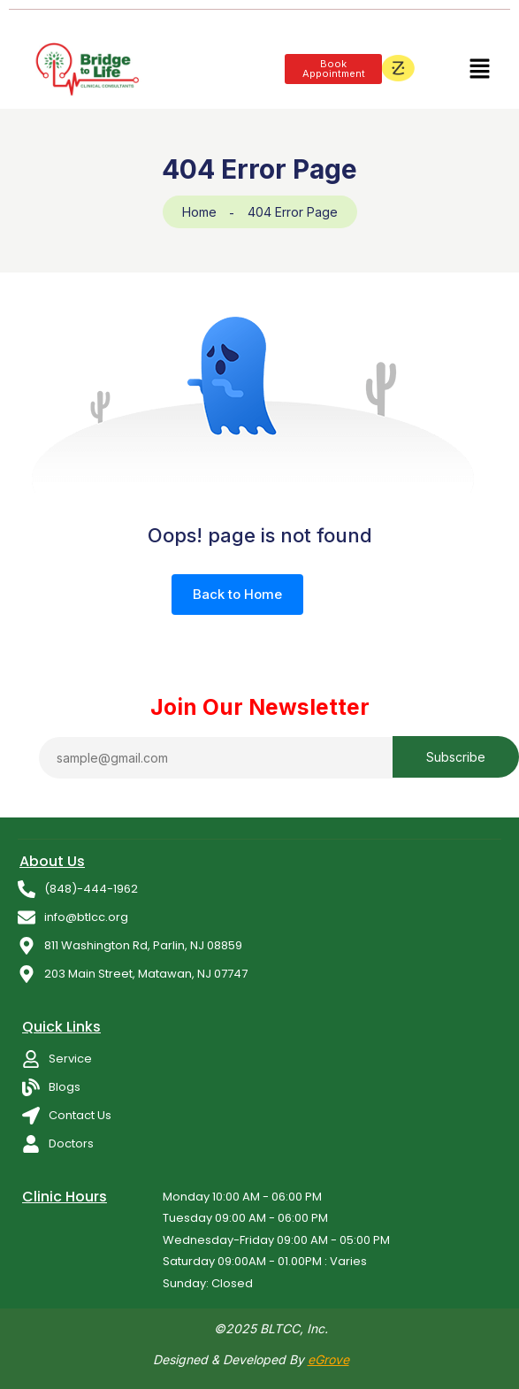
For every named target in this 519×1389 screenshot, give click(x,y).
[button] (479, 68)
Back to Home (237, 594)
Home (199, 211)
